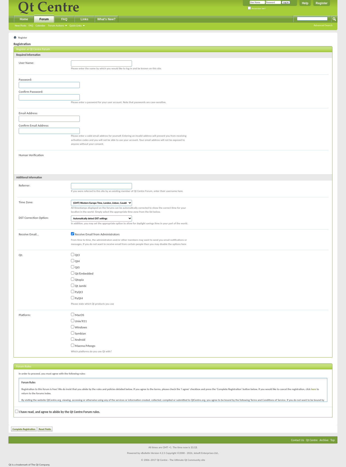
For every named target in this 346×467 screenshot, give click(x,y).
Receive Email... (29, 234)
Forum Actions (56, 25)
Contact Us (297, 440)
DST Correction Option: (34, 218)
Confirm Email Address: (34, 125)
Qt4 (75, 261)
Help (305, 3)
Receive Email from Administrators (95, 234)
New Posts (20, 25)
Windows (79, 327)
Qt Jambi (78, 286)
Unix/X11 (79, 321)
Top (332, 440)
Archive (324, 440)
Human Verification (31, 155)
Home (24, 19)
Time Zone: (26, 202)
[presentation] (108, 162)
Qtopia (77, 279)
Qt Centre (311, 440)
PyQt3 (77, 292)
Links (84, 19)
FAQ (31, 25)
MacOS (77, 315)
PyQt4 (77, 298)
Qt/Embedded (82, 273)
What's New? (106, 19)
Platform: (25, 315)
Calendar (40, 25)
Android (78, 339)
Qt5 (75, 267)
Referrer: (24, 185)
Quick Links (75, 25)
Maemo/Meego (83, 346)
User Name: (26, 63)
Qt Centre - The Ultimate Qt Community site (181, 460)
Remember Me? (257, 8)
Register (322, 3)
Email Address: (28, 113)
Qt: (21, 255)
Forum (44, 19)
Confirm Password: (31, 91)
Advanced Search (323, 25)
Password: (25, 79)
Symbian (78, 333)
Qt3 (75, 255)
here (313, 389)
